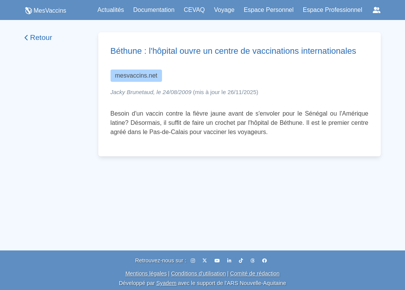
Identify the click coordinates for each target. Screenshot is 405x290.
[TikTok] (241, 260)
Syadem (166, 283)
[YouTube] (218, 260)
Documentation (154, 10)
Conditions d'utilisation (198, 273)
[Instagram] (193, 260)
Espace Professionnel (332, 10)
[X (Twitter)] (205, 260)
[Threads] (253, 260)
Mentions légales (146, 273)
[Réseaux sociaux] (376, 10)
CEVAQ (194, 10)
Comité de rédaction (255, 273)
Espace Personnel (269, 10)
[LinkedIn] (230, 260)
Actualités (111, 10)
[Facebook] (264, 260)
